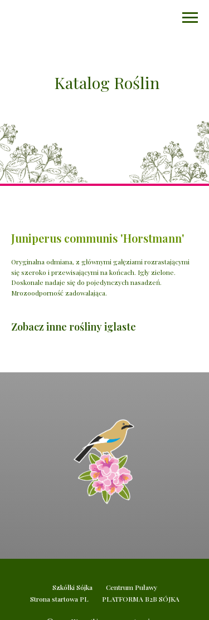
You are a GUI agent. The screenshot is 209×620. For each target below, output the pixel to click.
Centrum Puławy (131, 587)
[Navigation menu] (190, 17)
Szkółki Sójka (72, 587)
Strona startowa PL (59, 598)
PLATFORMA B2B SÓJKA (140, 598)
